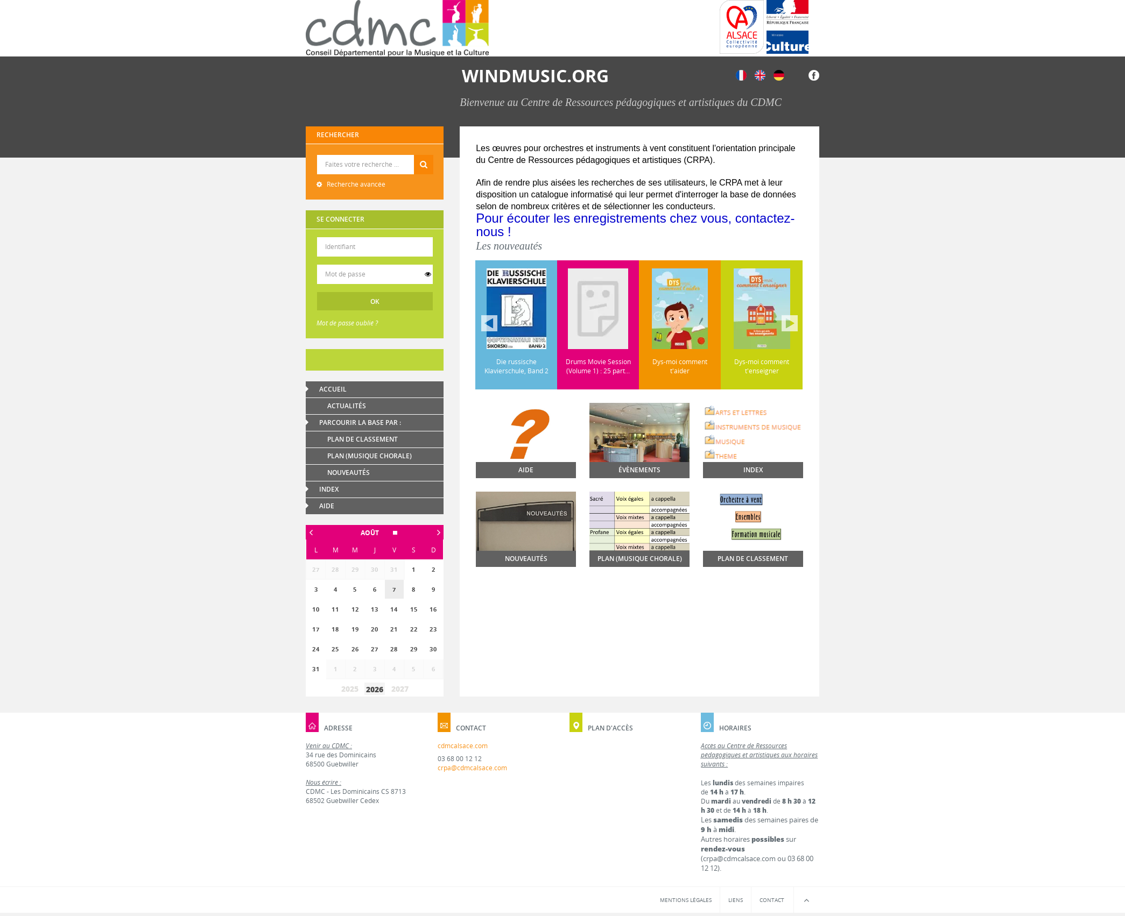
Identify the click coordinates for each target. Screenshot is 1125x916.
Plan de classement (362, 439)
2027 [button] (400, 689)
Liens (735, 900)
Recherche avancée (355, 184)
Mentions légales (686, 900)
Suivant (790, 323)
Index (329, 489)
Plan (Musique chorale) (369, 455)
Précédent (489, 323)
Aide (326, 505)
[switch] (428, 274)
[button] (374, 533)
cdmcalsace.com (463, 745)
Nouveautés (348, 472)
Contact (772, 900)
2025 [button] (349, 689)
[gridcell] (394, 589)
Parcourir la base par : (360, 422)
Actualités (346, 405)
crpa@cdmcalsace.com (472, 767)
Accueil (333, 389)
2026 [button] (374, 689)
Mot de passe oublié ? (347, 323)
